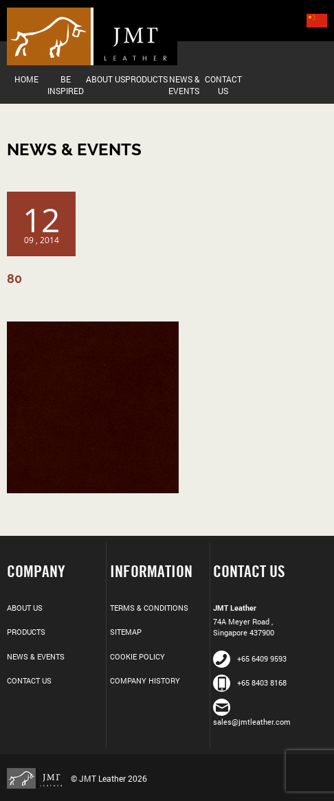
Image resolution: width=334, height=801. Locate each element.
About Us (105, 79)
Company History (145, 680)
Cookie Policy (137, 656)
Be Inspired (65, 85)
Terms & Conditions (149, 607)
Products (144, 79)
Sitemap (126, 632)
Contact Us (223, 85)
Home (26, 79)
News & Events (183, 85)
